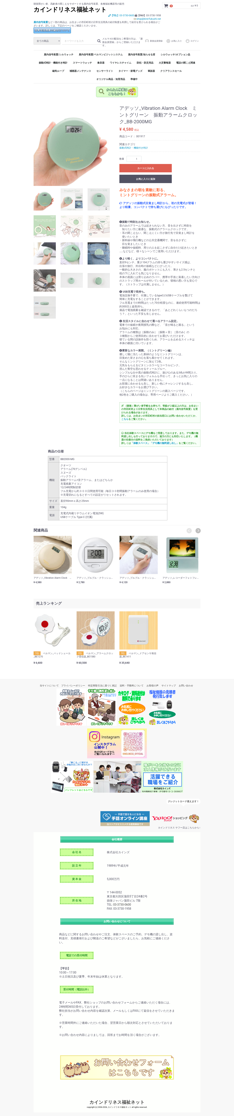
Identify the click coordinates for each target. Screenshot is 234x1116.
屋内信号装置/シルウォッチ (58, 54)
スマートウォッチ (82, 62)
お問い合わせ (186, 685)
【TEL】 (114, 15)
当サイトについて (49, 685)
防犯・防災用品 (145, 62)
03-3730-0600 (126, 15)
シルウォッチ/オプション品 (175, 54)
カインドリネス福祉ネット (70, 9)
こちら (124, 419)
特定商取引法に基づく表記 (102, 685)
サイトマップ (168, 685)
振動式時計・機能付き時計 (53, 62)
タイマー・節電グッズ (130, 71)
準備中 (134, 79)
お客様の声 (152, 685)
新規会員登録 (154, 41)
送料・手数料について (132, 685)
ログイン (192, 41)
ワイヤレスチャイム (120, 62)
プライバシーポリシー (73, 685)
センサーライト (104, 71)
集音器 (100, 62)
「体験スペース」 (140, 443)
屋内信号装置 (41, 22)
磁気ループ (58, 71)
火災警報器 (165, 62)
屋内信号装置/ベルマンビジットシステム (101, 54)
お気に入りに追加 (145, 179)
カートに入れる (145, 168)
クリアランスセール (171, 71)
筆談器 (151, 71)
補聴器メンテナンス (80, 71)
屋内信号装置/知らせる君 (141, 54)
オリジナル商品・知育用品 (110, 79)
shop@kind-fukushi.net (149, 18)
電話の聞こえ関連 (185, 62)
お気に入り (174, 41)
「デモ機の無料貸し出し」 (164, 443)
